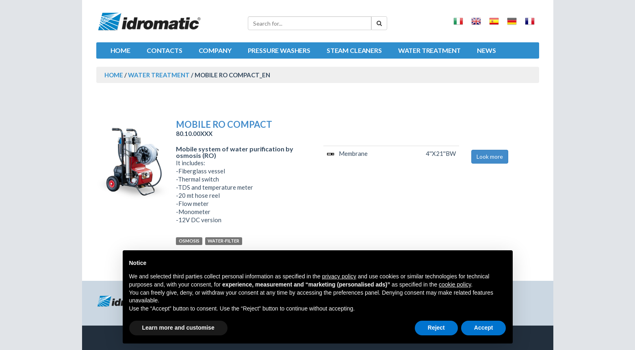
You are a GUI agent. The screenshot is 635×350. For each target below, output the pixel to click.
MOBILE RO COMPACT (224, 124)
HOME (113, 75)
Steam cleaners (354, 50)
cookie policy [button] (455, 284)
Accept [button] (483, 327)
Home (120, 50)
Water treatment (429, 50)
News (486, 50)
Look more (490, 156)
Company (215, 50)
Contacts (164, 50)
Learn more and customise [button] (178, 327)
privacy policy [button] (339, 276)
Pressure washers (279, 50)
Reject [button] (436, 327)
